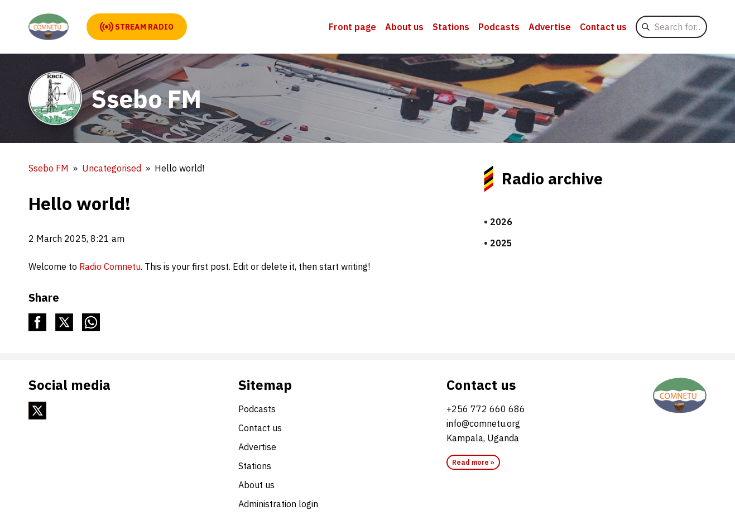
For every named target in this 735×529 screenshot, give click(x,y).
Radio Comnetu (110, 266)
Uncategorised (111, 168)
